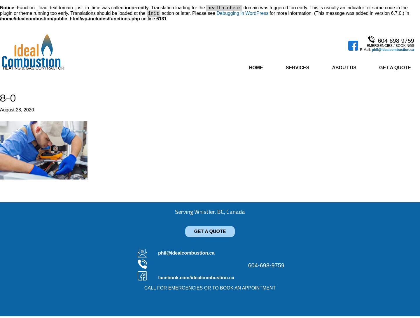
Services (297, 69)
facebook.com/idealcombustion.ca (196, 279)
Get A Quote (395, 69)
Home (256, 69)
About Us (344, 69)
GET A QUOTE (210, 233)
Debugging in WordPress (243, 15)
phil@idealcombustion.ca (393, 51)
